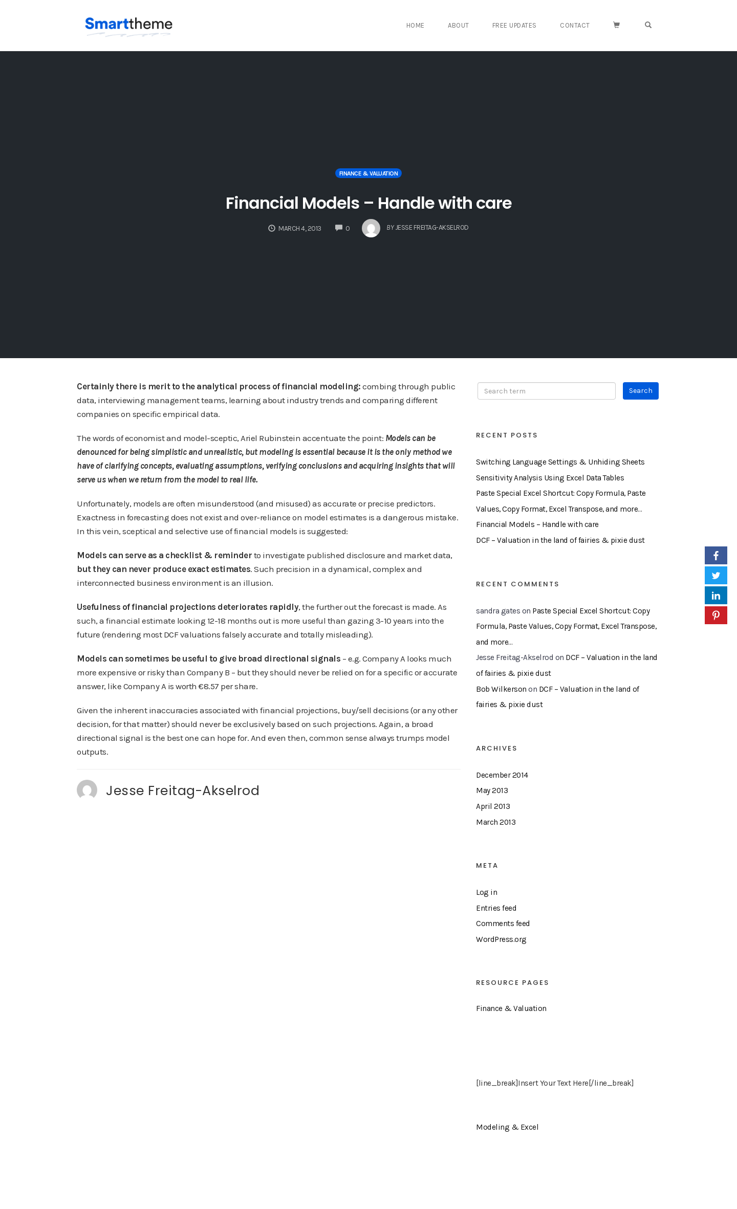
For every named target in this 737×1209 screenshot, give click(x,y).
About (474, 25)
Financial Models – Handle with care (368, 201)
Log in (486, 892)
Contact (585, 25)
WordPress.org (501, 939)
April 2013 (493, 806)
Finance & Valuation (368, 173)
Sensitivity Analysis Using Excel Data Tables (550, 477)
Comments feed (503, 923)
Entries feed (496, 908)
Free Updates (527, 25)
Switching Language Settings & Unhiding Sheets (560, 462)
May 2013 (492, 790)
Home (433, 25)
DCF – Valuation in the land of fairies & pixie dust (560, 540)
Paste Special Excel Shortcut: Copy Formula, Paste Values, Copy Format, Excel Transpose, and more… (566, 626)
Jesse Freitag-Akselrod (182, 790)
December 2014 (502, 775)
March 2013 (495, 822)
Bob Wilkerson (501, 689)
